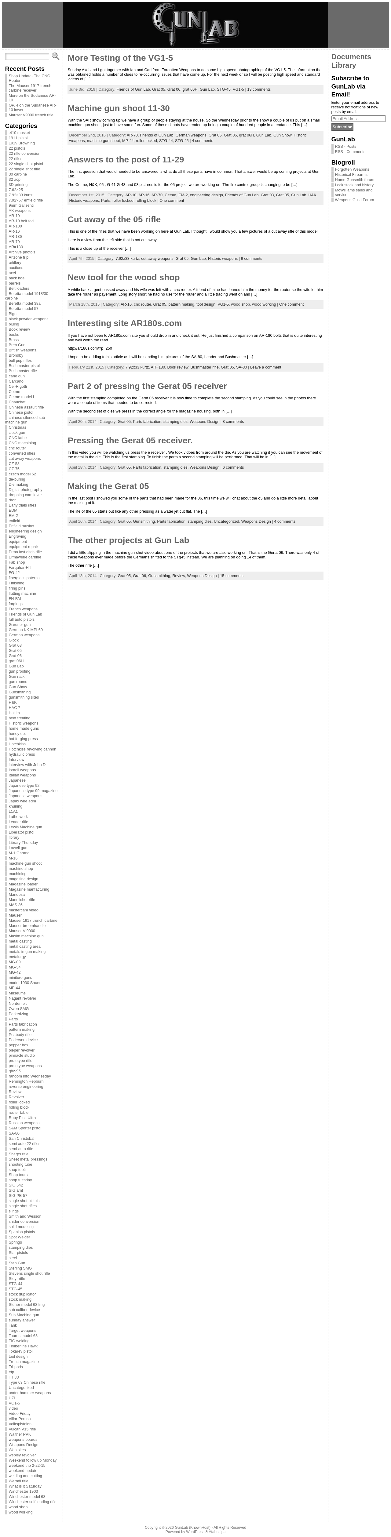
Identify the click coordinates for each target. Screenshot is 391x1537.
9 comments (251, 258)
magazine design (23, 879)
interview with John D (27, 764)
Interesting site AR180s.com (125, 323)
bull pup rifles (20, 360)
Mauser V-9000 (22, 930)
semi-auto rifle (21, 1148)
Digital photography (25, 489)
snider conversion (24, 1221)
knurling (15, 806)
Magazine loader (23, 884)
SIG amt (16, 1190)
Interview (16, 759)
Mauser (15, 915)
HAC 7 (14, 707)
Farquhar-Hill (20, 567)
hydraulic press (22, 754)
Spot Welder (19, 1237)
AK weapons (20, 210)
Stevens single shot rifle (29, 1273)
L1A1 (13, 811)
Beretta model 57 (23, 308)
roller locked (19, 1102)
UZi (12, 1398)
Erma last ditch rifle (25, 552)
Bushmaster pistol (24, 365)
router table (18, 1112)
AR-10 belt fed (21, 221)
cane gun (17, 376)
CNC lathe (18, 437)
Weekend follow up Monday (33, 1460)
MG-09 (14, 962)
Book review (19, 329)
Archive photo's (22, 252)
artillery (15, 262)
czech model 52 (22, 474)
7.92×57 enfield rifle (26, 200)
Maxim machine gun (26, 936)
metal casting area (25, 946)
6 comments (233, 467)
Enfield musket (21, 526)
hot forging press (23, 738)
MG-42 (14, 972)
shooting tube (20, 1164)
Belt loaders (19, 288)
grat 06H (16, 661)
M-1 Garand (19, 853)
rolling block (19, 1107)
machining (17, 873)
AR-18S (15, 236)
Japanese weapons (25, 796)
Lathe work (18, 816)
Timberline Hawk (23, 1346)
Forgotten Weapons (352, 169)
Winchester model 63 (27, 1496)
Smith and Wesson (25, 1216)
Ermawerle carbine (25, 557)
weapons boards (23, 1439)
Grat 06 (15, 655)
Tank (13, 1325)
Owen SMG (19, 1008)
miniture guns (20, 977)
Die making (18, 484)
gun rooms (18, 681)
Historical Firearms (351, 174)
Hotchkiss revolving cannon (32, 749)
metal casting (20, 941)
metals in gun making (27, 951)
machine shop (21, 868)
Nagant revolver (22, 998)
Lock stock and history (354, 185)
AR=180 (16, 247)
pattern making (22, 1029)
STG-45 (15, 1289)
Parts (13, 1019)
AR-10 (14, 215)
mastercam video (23, 910)
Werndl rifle (18, 1481)
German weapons (24, 635)
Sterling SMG (20, 1268)
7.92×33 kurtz (20, 195)
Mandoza (17, 894)
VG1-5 (14, 1403)
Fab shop (17, 562)
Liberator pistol (21, 832)
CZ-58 (14, 463)
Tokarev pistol (20, 1351)
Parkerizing (18, 1014)
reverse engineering (26, 1086)
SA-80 (14, 1133)
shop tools (17, 1169)
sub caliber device (24, 1309)
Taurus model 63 (23, 1335)
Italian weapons (22, 775)
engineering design (25, 531)
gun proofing (19, 671)
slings (14, 1211)
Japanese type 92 (24, 785)
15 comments (231, 575)
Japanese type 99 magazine (33, 790)
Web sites (17, 1450)
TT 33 (14, 1377)
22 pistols (17, 148)
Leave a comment (265, 367)
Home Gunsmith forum (355, 179)
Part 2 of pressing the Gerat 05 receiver (147, 386)
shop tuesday (20, 1180)
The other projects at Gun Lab (128, 540)
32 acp (14, 179)
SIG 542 (16, 1185)
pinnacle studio (22, 1055)
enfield (14, 520)
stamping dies (21, 1247)
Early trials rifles (22, 505)
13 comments (259, 89)
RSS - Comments (350, 151)
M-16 (13, 858)
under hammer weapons (30, 1392)
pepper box (18, 1045)
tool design (18, 1356)
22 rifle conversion (24, 153)
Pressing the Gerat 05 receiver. (130, 440)
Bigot (13, 313)
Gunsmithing (20, 692)
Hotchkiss (17, 744)
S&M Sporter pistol (25, 1128)
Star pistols (18, 1252)
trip (11, 1372)
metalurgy (17, 956)
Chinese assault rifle (26, 407)
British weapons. (23, 350)
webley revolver (22, 1455)
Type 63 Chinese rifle (27, 1382)
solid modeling (21, 1226)
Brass (14, 339)
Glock (14, 640)
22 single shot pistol (26, 164)
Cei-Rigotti (18, 386)
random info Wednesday (30, 1076)
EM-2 (13, 515)
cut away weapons (25, 458)
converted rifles (22, 453)
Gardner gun (20, 624)
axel (12, 273)
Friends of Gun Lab (25, 614)
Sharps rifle (18, 1154)
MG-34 (14, 967)
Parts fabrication (23, 1024)
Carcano (16, 381)
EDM (13, 510)
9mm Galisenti (21, 205)
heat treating (19, 718)
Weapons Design (23, 1444)
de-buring (17, 479)
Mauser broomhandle (27, 925)
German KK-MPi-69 (26, 629)
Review (15, 1091)
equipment (18, 541)
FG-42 (14, 572)
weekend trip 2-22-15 (27, 1465)
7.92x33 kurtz (127, 258)
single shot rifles (23, 1206)
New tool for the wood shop (124, 277)
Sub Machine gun (24, 1315)
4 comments (202, 140)
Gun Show (18, 687)
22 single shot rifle (24, 169)
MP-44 (14, 988)
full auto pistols (22, 619)
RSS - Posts (345, 146)
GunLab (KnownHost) (192, 1527)
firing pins (17, 588)
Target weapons (22, 1330)
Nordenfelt (18, 1003)
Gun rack (16, 676)
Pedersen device (23, 1039)
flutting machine (22, 593)
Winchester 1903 (23, 1491)
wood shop (18, 1507)
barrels (14, 283)
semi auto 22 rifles (24, 1143)
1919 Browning (22, 143)
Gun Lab (16, 666)
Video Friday (20, 1413)
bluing (14, 324)
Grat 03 (15, 645)
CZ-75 (14, 469)
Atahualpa (217, 1532)
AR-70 (14, 241)
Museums (17, 993)
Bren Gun (17, 345)
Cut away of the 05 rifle (114, 219)
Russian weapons (24, 1123)
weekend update (23, 1470)
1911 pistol (18, 138)
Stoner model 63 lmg (27, 1304)
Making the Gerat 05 (108, 486)
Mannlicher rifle (22, 899)
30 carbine (18, 174)
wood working (20, 1512)
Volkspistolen (20, 1424)
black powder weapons (28, 319)
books (14, 334)
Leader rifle (18, 821)
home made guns (24, 728)
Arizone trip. (19, 257)
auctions (16, 267)
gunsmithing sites (24, 697)
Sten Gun (17, 1263)
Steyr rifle (17, 1278)
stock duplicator (22, 1294)
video (13, 1408)
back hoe (16, 278)
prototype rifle (20, 1060)
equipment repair (23, 546)
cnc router (17, 448)
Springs (15, 1242)
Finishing (16, 583)
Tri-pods (16, 1366)
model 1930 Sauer (25, 982)
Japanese (17, 780)
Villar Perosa (20, 1418)
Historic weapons (23, 723)
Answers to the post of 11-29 (126, 159)
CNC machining (22, 443)
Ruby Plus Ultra (22, 1117)
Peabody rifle (20, 1034)
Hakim (14, 712)
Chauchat (17, 402)
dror (12, 500)
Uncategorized (21, 1387)
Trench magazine (23, 1361)
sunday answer (22, 1320)
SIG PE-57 (18, 1195)
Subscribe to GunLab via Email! (350, 86)
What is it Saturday (25, 1486)
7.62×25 (16, 189)
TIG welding (19, 1341)
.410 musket (19, 132)
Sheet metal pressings (28, 1159)
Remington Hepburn (26, 1081)
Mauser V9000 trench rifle (31, 115)
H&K (12, 702)
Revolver (16, 1097)
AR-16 (14, 231)
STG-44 (15, 1283)
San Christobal (21, 1138)
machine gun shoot (25, 863)
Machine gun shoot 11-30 (119, 108)
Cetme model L (22, 396)
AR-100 (15, 226)
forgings (16, 603)
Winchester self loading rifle (32, 1501)
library (14, 837)
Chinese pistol (21, 412)
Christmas (17, 427)
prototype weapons (25, 1065)
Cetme (14, 391)
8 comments (233, 421)
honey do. (17, 733)
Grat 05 (15, 650)
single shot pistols (24, 1200)
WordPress (195, 1532)
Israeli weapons (22, 770)
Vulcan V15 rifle (22, 1429)
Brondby (16, 355)
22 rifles (15, 158)
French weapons (23, 609)
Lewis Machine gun (25, 827)
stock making (20, 1299)
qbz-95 (14, 1071)
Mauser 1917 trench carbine (33, 920)
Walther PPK (20, 1434)
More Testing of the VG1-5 (120, 58)
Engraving (17, 536)
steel (13, 1257)
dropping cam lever (25, 494)
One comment (171, 200)
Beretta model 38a (25, 303)
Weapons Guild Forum (354, 200)
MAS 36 (16, 905)
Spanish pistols (22, 1232)
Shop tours (18, 1174)
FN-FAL (15, 598)
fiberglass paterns (24, 578)
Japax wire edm (22, 801)
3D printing (18, 184)
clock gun (17, 432)
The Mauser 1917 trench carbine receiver (30, 88)
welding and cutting (25, 1475)
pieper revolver (22, 1050)
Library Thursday (23, 842)
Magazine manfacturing (29, 889)
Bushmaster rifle (23, 371)
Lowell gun (18, 847)
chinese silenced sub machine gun (25, 419)
